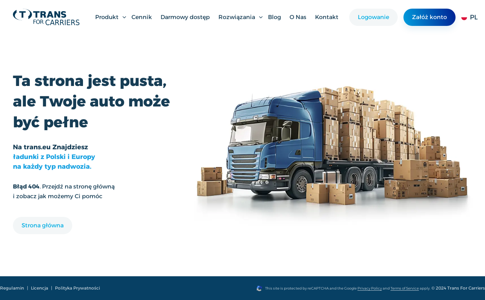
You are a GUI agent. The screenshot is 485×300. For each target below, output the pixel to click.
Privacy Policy (369, 288)
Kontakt (326, 17)
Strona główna (43, 225)
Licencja (39, 288)
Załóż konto (429, 17)
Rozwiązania (241, 17)
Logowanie (373, 17)
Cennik (141, 17)
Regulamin (12, 288)
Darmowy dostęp (185, 17)
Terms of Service (405, 288)
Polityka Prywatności (77, 288)
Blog (274, 17)
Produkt (111, 17)
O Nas (298, 17)
